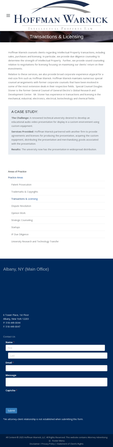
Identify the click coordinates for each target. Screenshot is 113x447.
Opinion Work (18, 213)
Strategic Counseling (22, 220)
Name (10, 342)
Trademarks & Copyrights (24, 191)
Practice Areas (15, 177)
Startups (15, 227)
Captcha (11, 390)
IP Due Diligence (20, 234)
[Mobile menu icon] (8, 15)
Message (11, 375)
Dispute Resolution (21, 205)
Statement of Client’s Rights (70, 443)
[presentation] (30, 399)
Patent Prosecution (21, 184)
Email (10, 362)
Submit (11, 410)
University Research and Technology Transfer (35, 241)
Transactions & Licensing (24, 198)
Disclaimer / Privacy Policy (42, 443)
